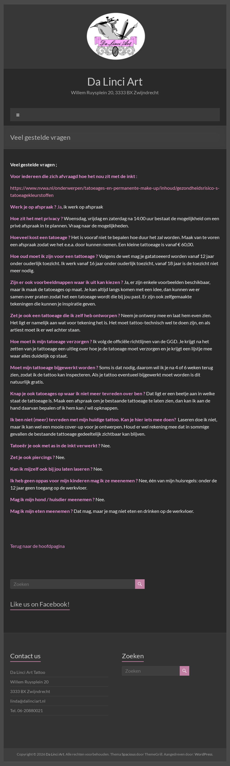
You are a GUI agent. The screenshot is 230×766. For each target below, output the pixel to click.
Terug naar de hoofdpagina (37, 546)
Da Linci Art (115, 81)
